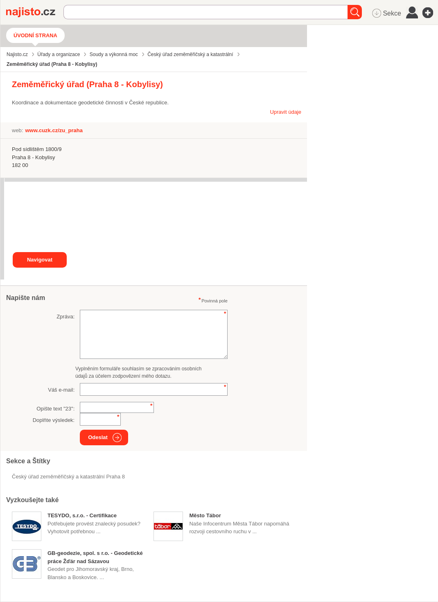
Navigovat (39, 260)
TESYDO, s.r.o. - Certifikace (82, 515)
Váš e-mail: (61, 390)
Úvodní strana (35, 35)
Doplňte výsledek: (54, 420)
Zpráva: (65, 316)
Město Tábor (205, 515)
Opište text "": (55, 409)
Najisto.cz (34, 12)
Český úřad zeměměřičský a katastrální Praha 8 (68, 476)
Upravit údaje (285, 112)
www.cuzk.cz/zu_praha (53, 130)
